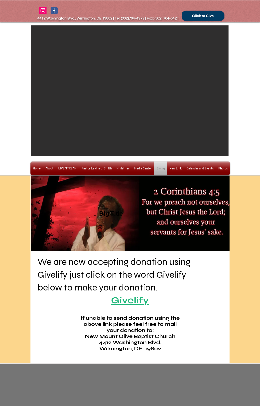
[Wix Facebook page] (54, 10)
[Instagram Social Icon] (43, 10)
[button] (130, 90)
